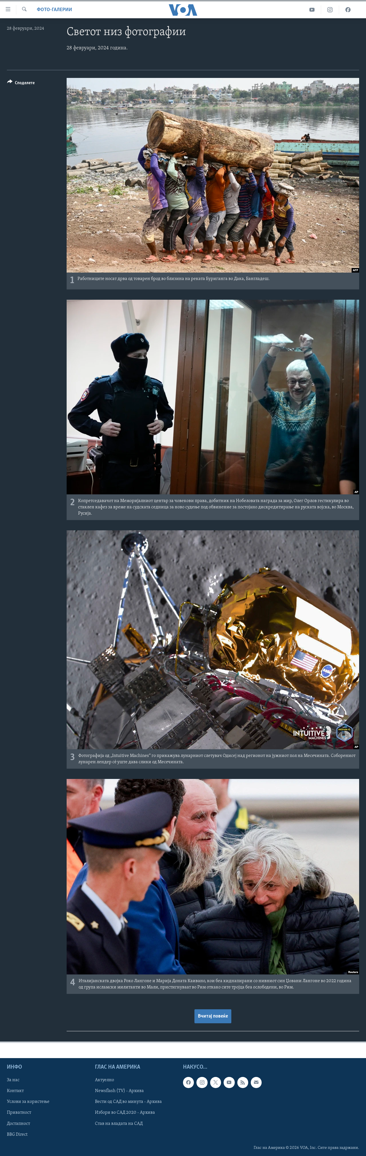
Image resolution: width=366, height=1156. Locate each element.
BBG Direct (17, 1134)
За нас (13, 1080)
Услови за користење (28, 1102)
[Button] (21, 84)
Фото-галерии (54, 10)
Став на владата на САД (119, 1123)
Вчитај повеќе (213, 1016)
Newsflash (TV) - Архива (119, 1091)
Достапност (18, 1123)
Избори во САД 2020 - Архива (125, 1113)
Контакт (15, 1091)
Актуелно (104, 1080)
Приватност (19, 1113)
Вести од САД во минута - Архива (128, 1102)
